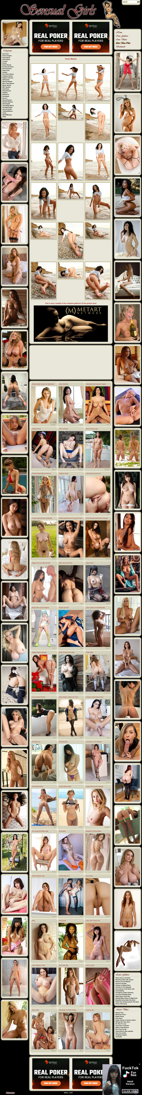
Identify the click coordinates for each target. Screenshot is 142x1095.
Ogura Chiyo (90, 563)
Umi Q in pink (90, 965)
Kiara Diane (62, 920)
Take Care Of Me (121, 1033)
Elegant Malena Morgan (39, 652)
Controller (119, 1036)
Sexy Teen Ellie (63, 965)
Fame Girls (6, 70)
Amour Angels (7, 55)
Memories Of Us (121, 1014)
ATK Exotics (6, 59)
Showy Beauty (7, 100)
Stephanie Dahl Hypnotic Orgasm (96, 384)
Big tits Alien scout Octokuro (40, 607)
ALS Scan (5, 54)
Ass (81, 514)
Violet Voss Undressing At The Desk (127, 1002)
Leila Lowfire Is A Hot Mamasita (95, 607)
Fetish (54, 648)
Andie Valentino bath (38, 876)
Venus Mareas (70, 59)
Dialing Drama (36, 429)
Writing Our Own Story (123, 1022)
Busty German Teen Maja (66, 652)
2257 (71, 1093)
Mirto (33, 920)
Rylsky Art (5, 94)
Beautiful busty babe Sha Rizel (125, 1000)
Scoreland (5, 96)
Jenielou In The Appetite (123, 987)
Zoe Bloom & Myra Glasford (124, 992)
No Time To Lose (121, 1024)
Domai (4, 63)
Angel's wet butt (64, 607)
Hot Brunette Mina (37, 786)
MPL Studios (6, 87)
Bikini (81, 827)
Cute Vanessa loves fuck (93, 473)
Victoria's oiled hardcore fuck (94, 697)
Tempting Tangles (121, 1035)
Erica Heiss (89, 876)
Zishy (4, 116)
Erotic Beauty (6, 65)
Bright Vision (120, 1016)
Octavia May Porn (64, 876)
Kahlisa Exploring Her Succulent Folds (70, 518)
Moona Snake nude (92, 429)
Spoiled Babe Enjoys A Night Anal (126, 998)
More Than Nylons (8, 83)
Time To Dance (63, 429)
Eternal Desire (7, 68)
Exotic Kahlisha (63, 384)
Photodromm (6, 91)
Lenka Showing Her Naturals (94, 786)
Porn (108, 424)
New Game (119, 1018)
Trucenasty (62, 831)
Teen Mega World (8, 105)
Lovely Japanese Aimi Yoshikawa (42, 518)
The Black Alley (7, 107)
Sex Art (4, 98)
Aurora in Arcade (121, 983)
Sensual (80, 469)
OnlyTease (5, 89)
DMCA (66, 1093)
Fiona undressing (121, 1003)
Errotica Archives (8, 66)
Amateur (107, 469)
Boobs (107, 558)
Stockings (53, 693)
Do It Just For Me (121, 1029)
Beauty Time (120, 1012)
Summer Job (90, 1010)
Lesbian (53, 1050)
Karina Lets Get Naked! (123, 981)
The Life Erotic (7, 109)
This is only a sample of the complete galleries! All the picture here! (71, 303)
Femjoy (4, 72)
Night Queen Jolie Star (123, 996)
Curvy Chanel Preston (38, 697)
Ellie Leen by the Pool (65, 563)
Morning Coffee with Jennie (124, 979)
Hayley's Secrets (7, 78)
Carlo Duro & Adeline (122, 1025)
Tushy (4, 113)
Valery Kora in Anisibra (123, 978)
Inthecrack (5, 79)
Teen (108, 514)
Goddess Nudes (7, 76)
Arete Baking (120, 991)
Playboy (5, 92)
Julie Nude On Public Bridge (67, 1010)
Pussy (54, 469)
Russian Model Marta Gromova (41, 473)
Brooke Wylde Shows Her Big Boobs (43, 384)
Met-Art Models (7, 81)
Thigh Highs (89, 652)
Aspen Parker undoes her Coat (68, 697)
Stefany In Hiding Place (123, 985)
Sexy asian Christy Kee (93, 920)
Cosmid (4, 61)
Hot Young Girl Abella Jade (40, 831)
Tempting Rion (63, 741)
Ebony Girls (35, 1010)
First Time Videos (8, 74)
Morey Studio (6, 85)
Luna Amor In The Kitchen (94, 741)
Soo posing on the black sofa (125, 989)
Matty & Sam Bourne (122, 1027)
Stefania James (63, 473)
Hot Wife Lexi (36, 741)
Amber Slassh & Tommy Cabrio (126, 1020)
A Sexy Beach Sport (65, 786)
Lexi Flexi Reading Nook (123, 994)
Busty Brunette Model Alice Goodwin (97, 518)
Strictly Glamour (7, 102)
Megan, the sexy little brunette (41, 563)
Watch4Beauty (7, 115)
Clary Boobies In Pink (38, 965)
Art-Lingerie (6, 57)
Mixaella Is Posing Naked (93, 831)
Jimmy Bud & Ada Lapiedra (124, 1031)
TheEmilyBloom (7, 111)
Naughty (53, 424)
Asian (81, 424)
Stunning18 (6, 103)
